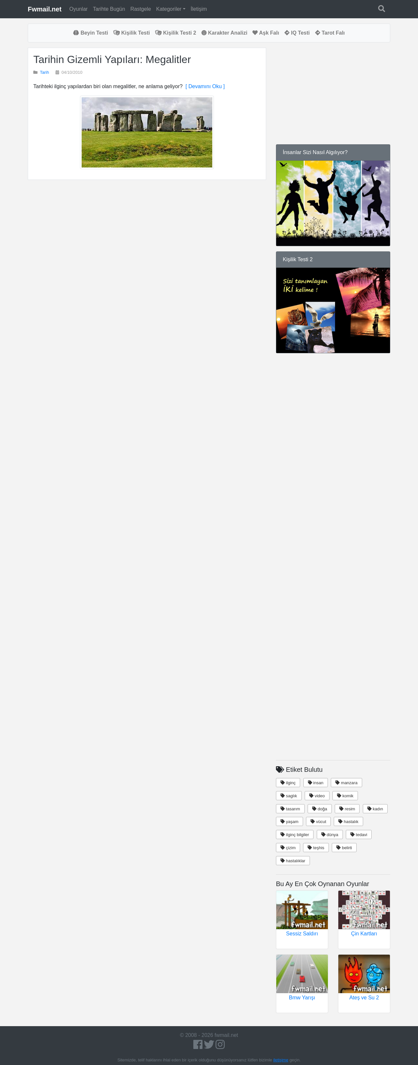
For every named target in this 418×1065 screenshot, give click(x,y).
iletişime (280, 1059)
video (317, 795)
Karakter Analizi (224, 33)
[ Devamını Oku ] (204, 86)
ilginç (288, 782)
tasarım (290, 808)
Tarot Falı (330, 33)
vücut (318, 821)
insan (316, 782)
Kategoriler (168, 9)
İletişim (199, 9)
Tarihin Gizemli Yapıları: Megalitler (112, 59)
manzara (346, 782)
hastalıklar (293, 860)
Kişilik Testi (131, 33)
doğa (319, 808)
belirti (344, 847)
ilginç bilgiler (295, 834)
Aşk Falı (265, 33)
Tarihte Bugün (109, 9)
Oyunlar (78, 9)
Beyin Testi (90, 33)
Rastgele (140, 9)
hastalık (348, 821)
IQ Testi (297, 33)
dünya (329, 834)
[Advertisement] (147, 263)
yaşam (289, 821)
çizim (288, 847)
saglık (289, 795)
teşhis (316, 847)
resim (347, 808)
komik (345, 795)
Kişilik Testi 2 (175, 33)
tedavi (358, 834)
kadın (375, 808)
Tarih (44, 72)
